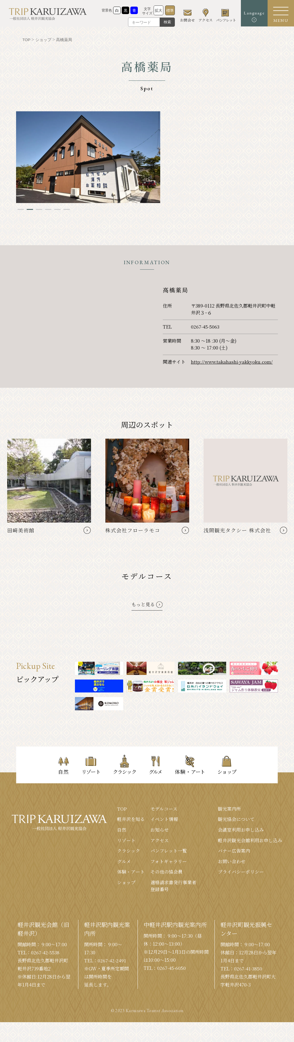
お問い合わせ (231, 862)
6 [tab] (66, 209)
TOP (122, 808)
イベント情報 (164, 819)
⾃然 (121, 830)
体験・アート (131, 872)
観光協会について (236, 819)
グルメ (124, 862)
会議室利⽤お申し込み (241, 830)
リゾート (126, 840)
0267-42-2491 (112, 961)
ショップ (126, 883)
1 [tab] (21, 209)
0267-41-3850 (248, 969)
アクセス (159, 840)
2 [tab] (30, 209)
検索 (163, 22)
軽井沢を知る (131, 819)
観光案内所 (229, 808)
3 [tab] (39, 209)
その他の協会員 (166, 872)
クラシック (128, 851)
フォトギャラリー (168, 862)
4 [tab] (48, 209)
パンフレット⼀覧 (168, 851)
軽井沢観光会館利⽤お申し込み (250, 840)
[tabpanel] (88, 157)
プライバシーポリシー (241, 872)
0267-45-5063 (205, 326)
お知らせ (159, 830)
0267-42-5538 (45, 953)
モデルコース (163, 808)
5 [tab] (57, 209)
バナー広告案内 (234, 851)
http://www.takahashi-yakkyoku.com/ (232, 361)
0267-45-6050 (171, 969)
